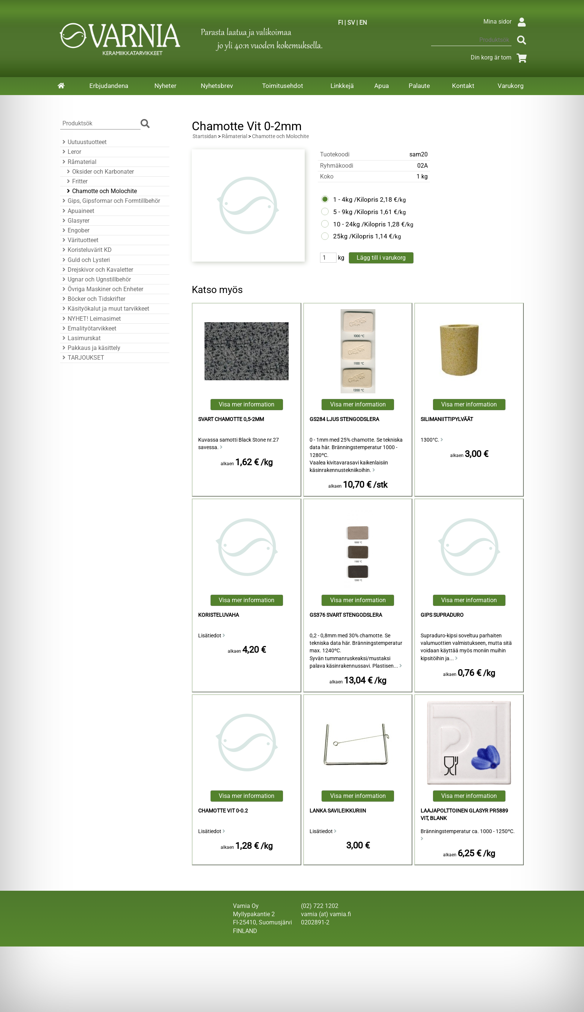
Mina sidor (506, 21)
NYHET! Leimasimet (90, 318)
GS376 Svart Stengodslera (346, 615)
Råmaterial (78, 161)
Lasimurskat (80, 338)
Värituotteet (79, 240)
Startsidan (205, 136)
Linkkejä (342, 85)
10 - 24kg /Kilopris (359, 224)
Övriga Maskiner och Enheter (101, 289)
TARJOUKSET (82, 357)
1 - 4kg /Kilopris (355, 199)
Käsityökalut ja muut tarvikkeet (104, 308)
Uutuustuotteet (83, 142)
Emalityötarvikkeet (88, 328)
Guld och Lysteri (85, 259)
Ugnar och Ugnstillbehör (95, 279)
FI (340, 22)
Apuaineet (77, 210)
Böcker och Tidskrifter (92, 298)
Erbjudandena (108, 85)
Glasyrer (74, 220)
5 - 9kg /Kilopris (355, 212)
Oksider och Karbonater (99, 171)
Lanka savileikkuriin (338, 811)
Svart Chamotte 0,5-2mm (231, 419)
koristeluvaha (218, 615)
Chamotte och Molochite (101, 191)
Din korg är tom (500, 57)
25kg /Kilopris (353, 236)
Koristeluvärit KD (86, 249)
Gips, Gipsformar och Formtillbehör (110, 200)
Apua (381, 85)
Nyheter (165, 85)
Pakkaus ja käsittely (90, 347)
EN (363, 22)
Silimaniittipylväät (447, 419)
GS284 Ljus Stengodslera (344, 419)
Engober (74, 230)
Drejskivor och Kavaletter (96, 269)
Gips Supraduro (442, 615)
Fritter (76, 181)
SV (351, 22)
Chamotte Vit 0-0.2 (223, 811)
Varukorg (511, 85)
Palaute (419, 85)
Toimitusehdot (282, 85)
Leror (70, 151)
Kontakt (463, 85)
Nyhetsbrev (217, 85)
